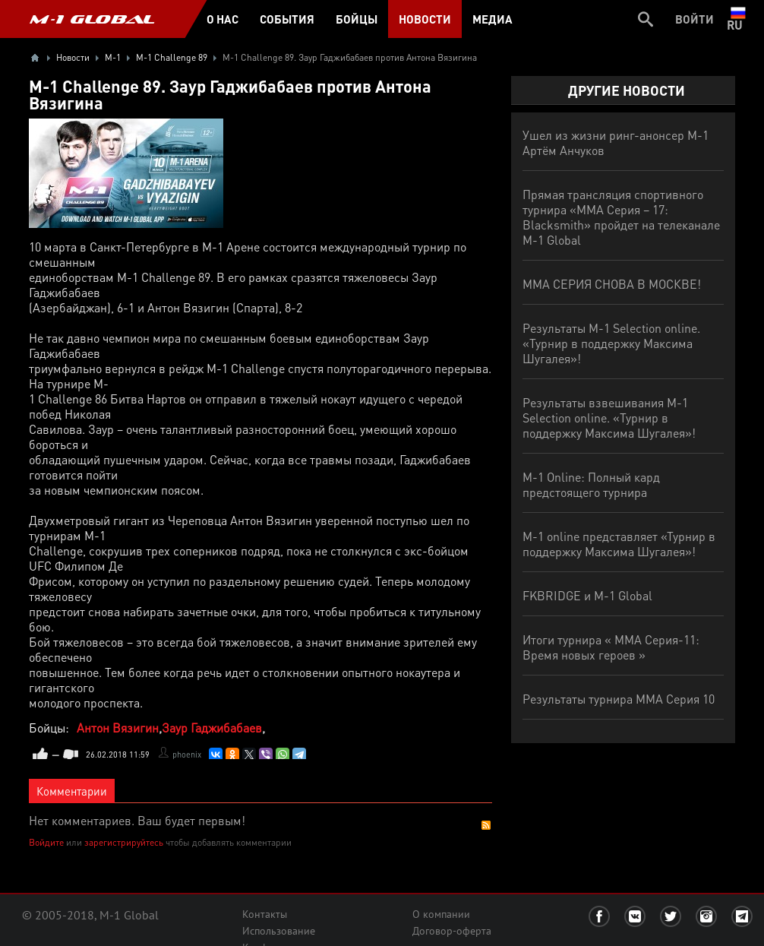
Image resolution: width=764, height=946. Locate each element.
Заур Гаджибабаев (212, 728)
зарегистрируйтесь (123, 842)
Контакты (264, 914)
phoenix (186, 754)
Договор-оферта (451, 931)
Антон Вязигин (118, 728)
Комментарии (71, 791)
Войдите (46, 842)
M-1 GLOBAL (92, 19)
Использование (278, 931)
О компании (441, 914)
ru (738, 19)
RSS (486, 825)
